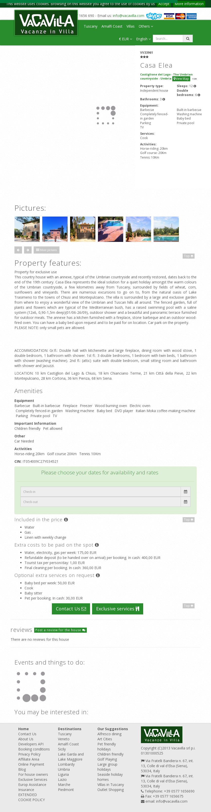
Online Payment (31, 764)
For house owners (33, 774)
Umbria (64, 769)
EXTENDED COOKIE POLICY (31, 797)
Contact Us (71, 609)
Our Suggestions (112, 728)
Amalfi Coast (111, 26)
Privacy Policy (29, 754)
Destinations (69, 728)
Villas (130, 26)
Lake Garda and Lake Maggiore (71, 757)
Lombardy (66, 764)
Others (146, 26)
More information (189, 3)
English (143, 38)
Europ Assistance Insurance (32, 787)
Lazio (62, 779)
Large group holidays (107, 767)
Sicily (62, 749)
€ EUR (125, 38)
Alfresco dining (109, 733)
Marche (64, 784)
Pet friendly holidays (106, 746)
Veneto (64, 739)
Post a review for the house (60, 630)
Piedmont (66, 789)
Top (188, 256)
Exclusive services (117, 609)
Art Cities (104, 739)
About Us (25, 739)
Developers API (31, 744)
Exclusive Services (32, 779)
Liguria (63, 774)
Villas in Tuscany (110, 784)
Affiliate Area (28, 759)
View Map (181, 78)
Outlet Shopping (110, 789)
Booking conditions (34, 749)
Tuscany (90, 26)
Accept (164, 3)
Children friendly (110, 754)
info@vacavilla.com (128, 15)
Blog (22, 769)
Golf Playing (107, 759)
